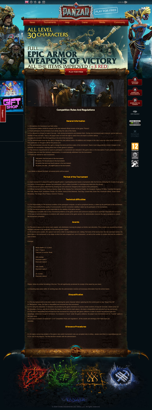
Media (102, 22)
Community (119, 22)
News (32, 22)
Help (67, 22)
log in (121, 2)
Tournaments (50, 22)
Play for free (105, 10)
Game (85, 22)
